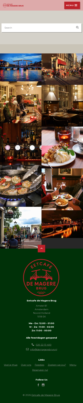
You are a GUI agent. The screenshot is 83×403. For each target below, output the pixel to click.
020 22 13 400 (43, 344)
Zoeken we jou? (57, 364)
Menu (73, 364)
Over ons (26, 364)
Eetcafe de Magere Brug (45, 395)
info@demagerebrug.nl (43, 349)
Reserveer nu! (40, 370)
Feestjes (39, 364)
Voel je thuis (10, 364)
